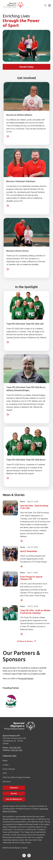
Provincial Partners (25, 678)
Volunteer (14, 788)
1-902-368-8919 (15, 748)
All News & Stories (25, 641)
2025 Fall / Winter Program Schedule (16, 777)
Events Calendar (9, 769)
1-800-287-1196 (16, 750)
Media (5, 761)
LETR (5, 773)
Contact (5, 765)
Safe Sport (7, 781)
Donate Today (27, 67)
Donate (14, 793)
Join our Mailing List (14, 799)
